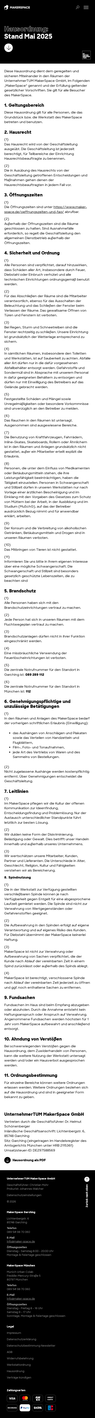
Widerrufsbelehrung (20, 1358)
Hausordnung (15, 1371)
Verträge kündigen (19, 1377)
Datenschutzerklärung (21, 1339)
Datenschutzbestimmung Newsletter (31, 1345)
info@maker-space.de (21, 1241)
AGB (9, 1352)
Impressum (14, 1333)
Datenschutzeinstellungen (24, 1195)
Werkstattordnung (19, 1365)
